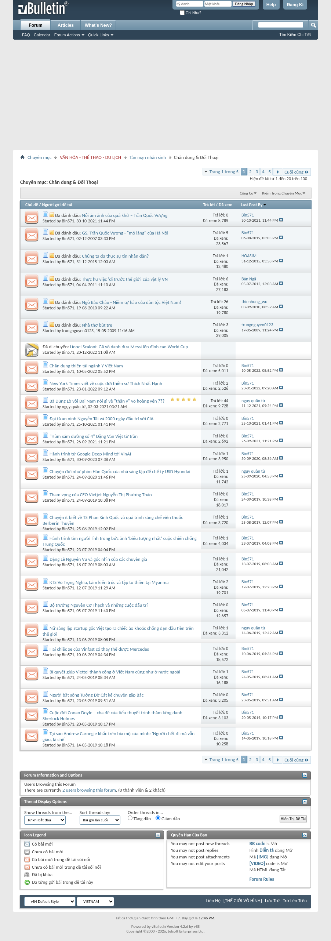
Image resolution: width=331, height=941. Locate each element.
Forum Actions (67, 35)
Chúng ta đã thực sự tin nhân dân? (115, 256)
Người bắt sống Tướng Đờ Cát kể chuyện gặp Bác (96, 695)
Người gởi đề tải (57, 204)
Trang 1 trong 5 (224, 171)
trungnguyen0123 (78, 330)
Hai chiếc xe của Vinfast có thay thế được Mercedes (99, 649)
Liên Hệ (213, 900)
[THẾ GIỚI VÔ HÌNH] (242, 900)
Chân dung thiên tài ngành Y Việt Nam (86, 365)
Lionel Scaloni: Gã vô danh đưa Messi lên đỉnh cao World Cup (129, 346)
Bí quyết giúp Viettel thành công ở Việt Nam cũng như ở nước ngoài (115, 672)
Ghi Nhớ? (190, 13)
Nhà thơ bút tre (97, 325)
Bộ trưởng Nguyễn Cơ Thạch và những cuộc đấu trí (99, 605)
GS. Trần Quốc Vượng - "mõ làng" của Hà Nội (125, 233)
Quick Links (98, 35)
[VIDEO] (257, 863)
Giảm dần (168, 818)
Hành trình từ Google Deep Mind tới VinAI (90, 454)
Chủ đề (31, 204)
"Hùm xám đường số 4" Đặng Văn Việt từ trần (94, 436)
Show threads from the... (48, 812)
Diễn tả (267, 850)
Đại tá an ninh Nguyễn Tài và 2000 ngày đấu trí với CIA (101, 418)
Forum (35, 25)
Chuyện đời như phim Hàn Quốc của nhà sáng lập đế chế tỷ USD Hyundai (120, 471)
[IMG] (263, 857)
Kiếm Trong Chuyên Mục (282, 193)
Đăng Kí (295, 4)
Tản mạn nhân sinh (148, 157)
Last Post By (254, 204)
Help (271, 4)
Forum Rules (262, 879)
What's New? (98, 25)
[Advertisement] (165, 94)
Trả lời (209, 204)
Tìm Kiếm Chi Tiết (295, 34)
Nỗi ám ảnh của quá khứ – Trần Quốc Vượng (125, 215)
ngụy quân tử (74, 406)
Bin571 (68, 221)
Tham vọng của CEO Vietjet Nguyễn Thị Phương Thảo (101, 494)
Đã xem (225, 204)
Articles (66, 25)
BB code (257, 843)
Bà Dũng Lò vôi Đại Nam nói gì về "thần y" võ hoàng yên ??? (107, 401)
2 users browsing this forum (89, 790)
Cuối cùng (296, 172)
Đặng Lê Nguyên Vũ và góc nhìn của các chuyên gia (98, 559)
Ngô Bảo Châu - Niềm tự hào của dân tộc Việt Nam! (131, 302)
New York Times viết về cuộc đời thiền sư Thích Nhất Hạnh (106, 383)
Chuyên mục (39, 157)
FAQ (26, 35)
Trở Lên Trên (295, 900)
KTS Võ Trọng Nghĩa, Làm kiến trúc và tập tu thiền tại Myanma (109, 582)
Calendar (42, 35)
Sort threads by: (95, 812)
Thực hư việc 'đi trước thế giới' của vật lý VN (125, 279)
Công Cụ (246, 193)
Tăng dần (139, 818)
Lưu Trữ (272, 900)
